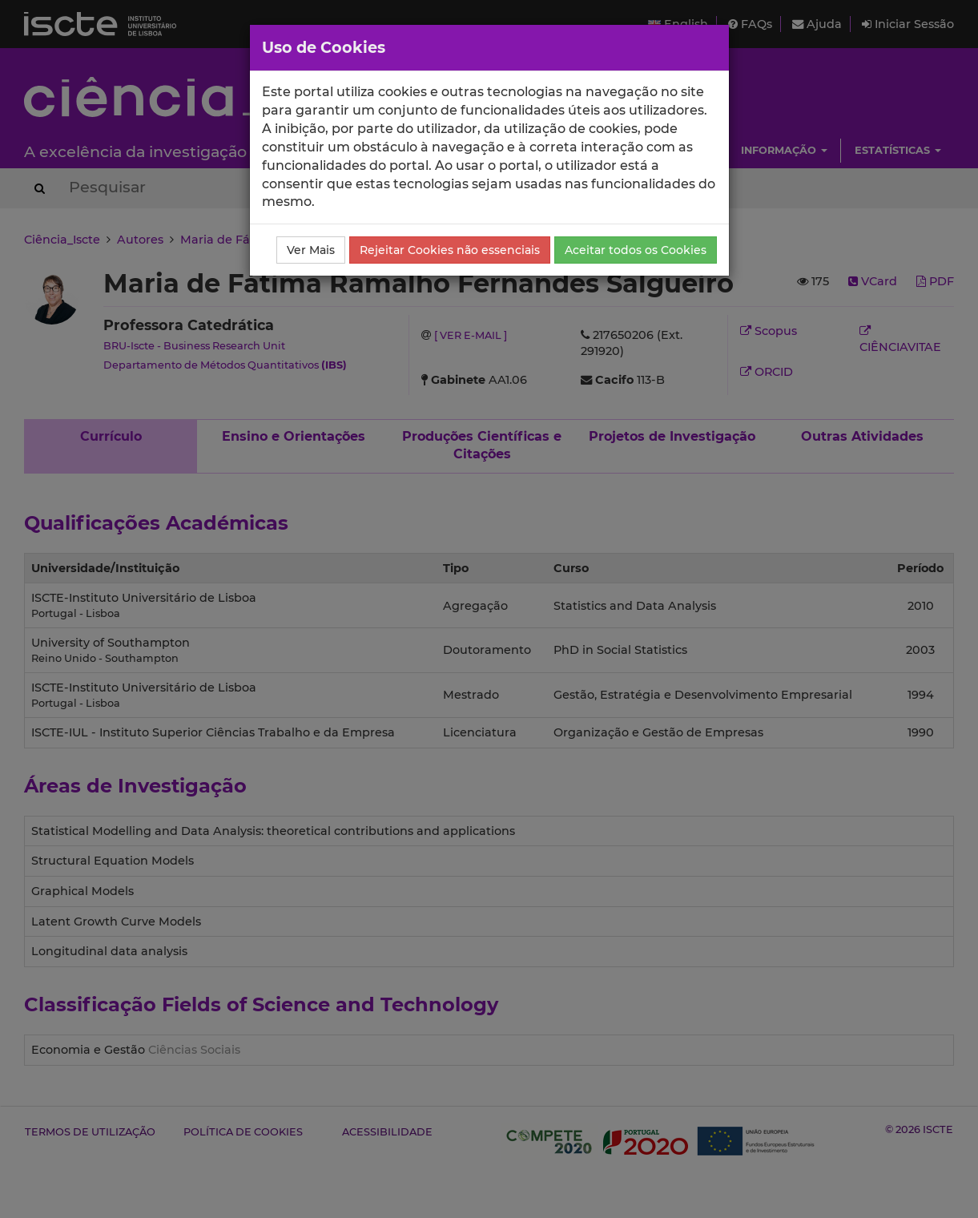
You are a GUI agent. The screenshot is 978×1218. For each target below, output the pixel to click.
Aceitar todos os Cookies (635, 250)
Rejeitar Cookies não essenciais (450, 250)
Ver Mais (311, 250)
